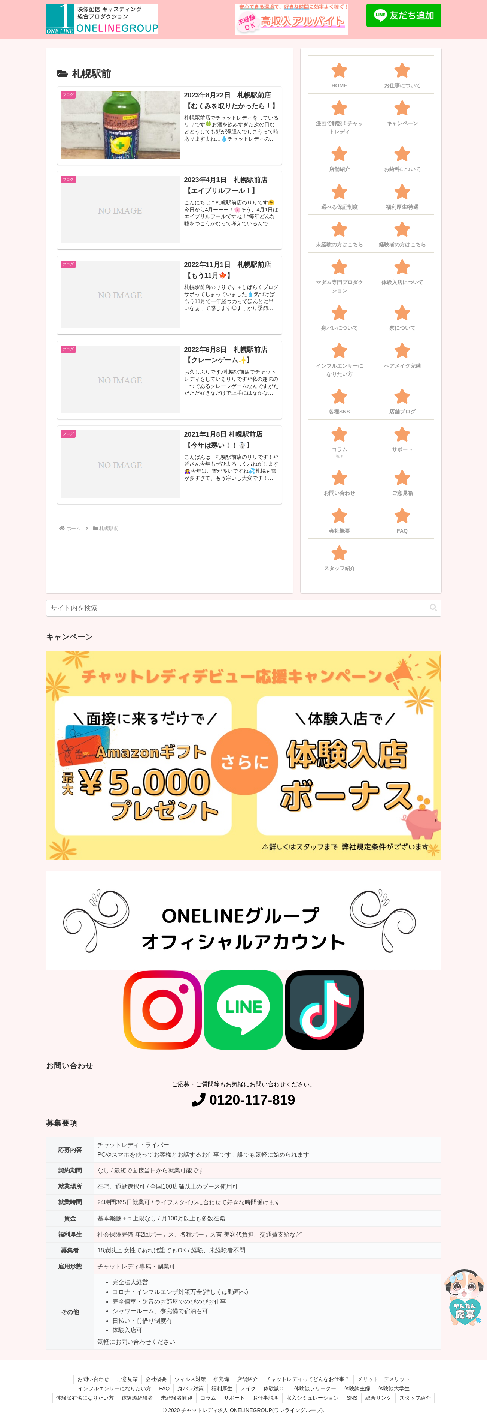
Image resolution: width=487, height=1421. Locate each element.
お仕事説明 (266, 1398)
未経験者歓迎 (176, 1398)
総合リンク (378, 1398)
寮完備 (221, 1379)
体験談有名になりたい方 (85, 1398)
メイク (248, 1388)
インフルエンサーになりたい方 (114, 1388)
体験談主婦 (357, 1388)
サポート (234, 1398)
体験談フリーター (315, 1388)
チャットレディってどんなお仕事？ (308, 1379)
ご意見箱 (127, 1379)
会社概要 (156, 1379)
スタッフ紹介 (415, 1398)
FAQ (164, 1388)
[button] (433, 607)
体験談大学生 (394, 1388)
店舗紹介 (247, 1379)
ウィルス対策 (190, 1379)
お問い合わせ (93, 1379)
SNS (352, 1398)
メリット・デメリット (384, 1379)
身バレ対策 (190, 1388)
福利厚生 (221, 1388)
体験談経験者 (137, 1398)
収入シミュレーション (313, 1398)
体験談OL (275, 1388)
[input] (243, 608)
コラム (208, 1398)
